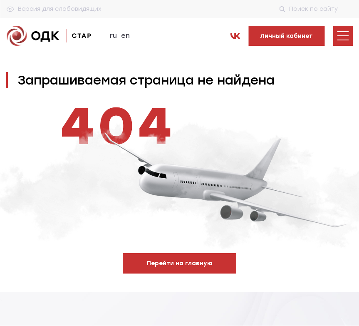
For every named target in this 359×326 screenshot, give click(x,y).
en (125, 36)
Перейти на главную (180, 263)
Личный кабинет (286, 36)
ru (113, 36)
